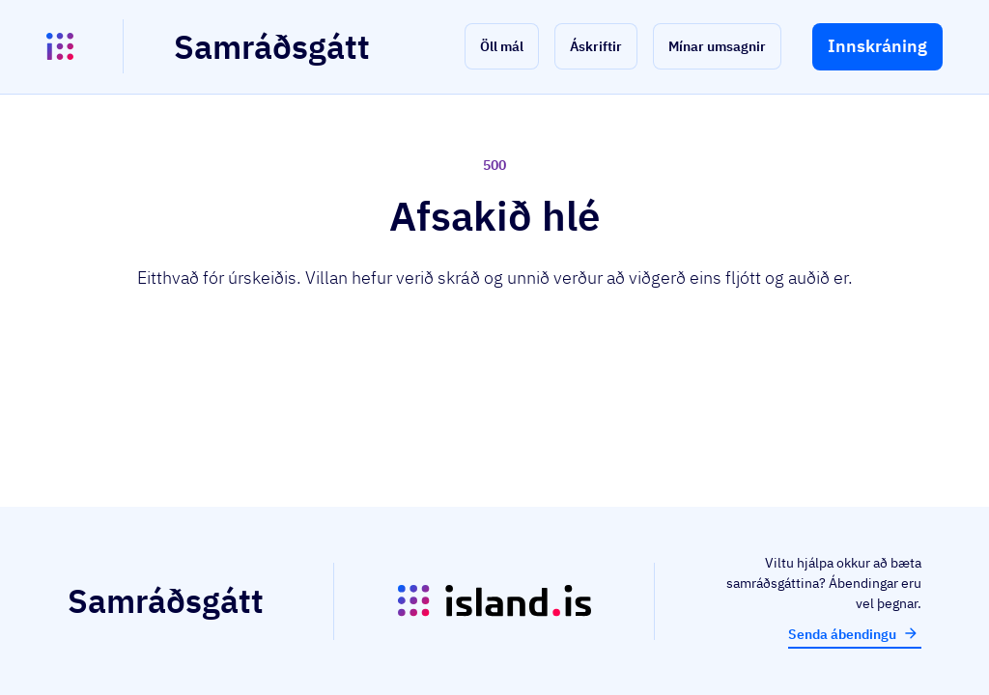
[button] (502, 46)
